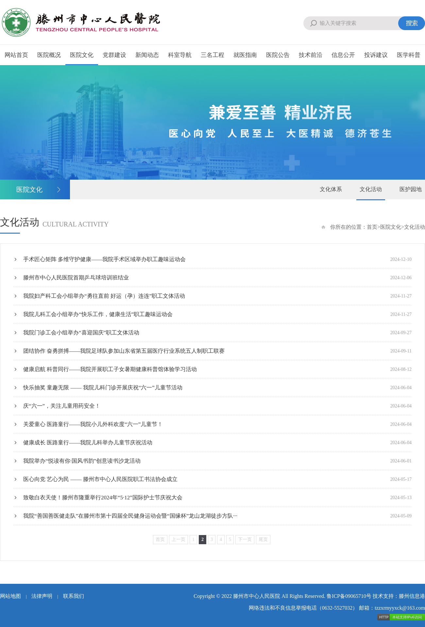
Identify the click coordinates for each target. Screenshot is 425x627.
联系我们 (73, 596)
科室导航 (180, 55)
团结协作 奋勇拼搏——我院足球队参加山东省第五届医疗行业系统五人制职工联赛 (217, 351)
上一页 (178, 539)
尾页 (263, 539)
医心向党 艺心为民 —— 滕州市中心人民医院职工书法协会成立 (217, 479)
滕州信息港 (412, 596)
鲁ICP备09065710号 (349, 596)
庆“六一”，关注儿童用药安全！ (217, 406)
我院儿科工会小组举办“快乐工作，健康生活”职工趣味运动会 (217, 314)
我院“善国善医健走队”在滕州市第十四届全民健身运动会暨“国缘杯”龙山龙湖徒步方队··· (217, 516)
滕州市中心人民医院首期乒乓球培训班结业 (217, 278)
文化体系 (331, 189)
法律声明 (41, 596)
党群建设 (114, 55)
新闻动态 (147, 55)
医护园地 (411, 189)
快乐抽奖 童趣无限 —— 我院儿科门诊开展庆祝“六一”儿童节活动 (217, 388)
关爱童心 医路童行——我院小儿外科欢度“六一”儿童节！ (217, 424)
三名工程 (212, 55)
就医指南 (245, 55)
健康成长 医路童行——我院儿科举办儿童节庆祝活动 (217, 443)
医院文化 (82, 55)
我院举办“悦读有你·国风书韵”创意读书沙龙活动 (217, 461)
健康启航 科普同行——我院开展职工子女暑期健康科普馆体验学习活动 (217, 369)
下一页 (245, 539)
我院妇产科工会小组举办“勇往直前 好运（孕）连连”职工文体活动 (217, 296)
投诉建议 (376, 55)
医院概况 (49, 55)
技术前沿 (310, 55)
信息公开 (343, 55)
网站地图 (10, 596)
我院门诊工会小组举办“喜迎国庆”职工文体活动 (217, 333)
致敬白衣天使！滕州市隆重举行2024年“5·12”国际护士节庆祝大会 (217, 498)
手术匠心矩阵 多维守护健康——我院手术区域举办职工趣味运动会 (217, 259)
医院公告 (278, 55)
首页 (372, 227)
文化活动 (371, 189)
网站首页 (16, 55)
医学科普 (408, 55)
